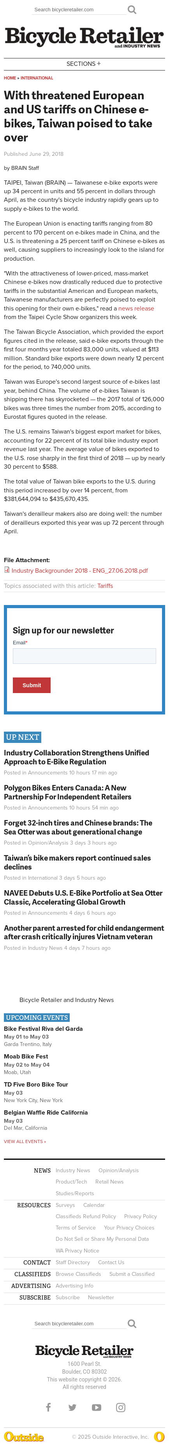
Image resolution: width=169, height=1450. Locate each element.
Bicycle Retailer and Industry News (66, 1000)
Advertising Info (74, 1285)
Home (10, 78)
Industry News (45, 948)
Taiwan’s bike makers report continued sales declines (77, 862)
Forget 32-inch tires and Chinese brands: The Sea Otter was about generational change (78, 827)
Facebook (48, 1407)
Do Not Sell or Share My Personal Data (102, 1239)
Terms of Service (76, 1227)
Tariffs (105, 586)
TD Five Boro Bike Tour (36, 1084)
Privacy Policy (140, 1216)
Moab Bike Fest (26, 1056)
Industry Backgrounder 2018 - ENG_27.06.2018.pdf (80, 571)
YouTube (96, 1407)
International (37, 78)
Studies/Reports (75, 1193)
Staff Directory (73, 1262)
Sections (84, 63)
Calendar (94, 1205)
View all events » (25, 1141)
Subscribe (68, 1297)
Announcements (48, 772)
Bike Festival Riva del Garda (43, 1029)
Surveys (65, 1205)
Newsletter (101, 1297)
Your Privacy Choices (129, 1227)
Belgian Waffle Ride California (46, 1113)
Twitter (72, 1407)
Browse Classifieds (78, 1274)
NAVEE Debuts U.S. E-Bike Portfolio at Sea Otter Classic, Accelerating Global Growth (83, 897)
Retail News (109, 1181)
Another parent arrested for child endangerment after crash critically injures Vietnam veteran (84, 932)
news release (136, 308)
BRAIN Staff (25, 168)
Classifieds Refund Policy (86, 1216)
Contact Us (111, 1262)
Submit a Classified (132, 1274)
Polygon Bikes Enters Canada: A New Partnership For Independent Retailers (68, 792)
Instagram (120, 1407)
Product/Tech (71, 1181)
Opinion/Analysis (48, 843)
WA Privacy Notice (77, 1250)
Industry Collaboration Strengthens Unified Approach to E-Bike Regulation (76, 757)
